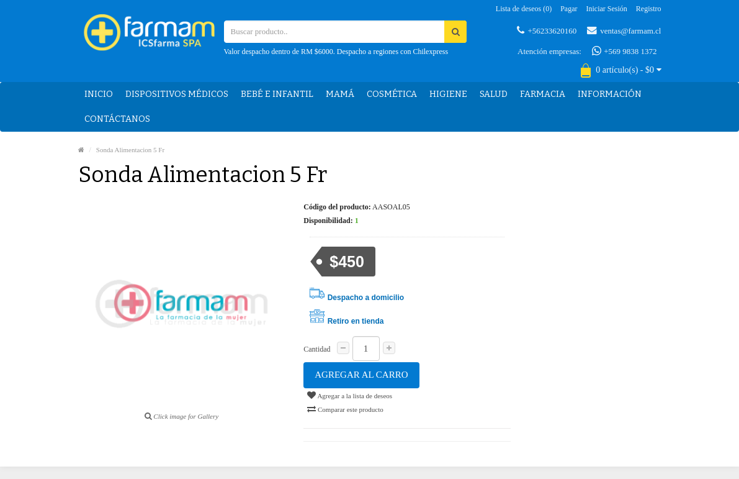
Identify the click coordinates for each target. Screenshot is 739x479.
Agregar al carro (361, 375)
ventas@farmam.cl (624, 30)
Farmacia (542, 94)
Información (610, 94)
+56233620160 (546, 30)
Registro (648, 8)
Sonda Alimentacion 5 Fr (130, 149)
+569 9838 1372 (624, 51)
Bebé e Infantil (277, 94)
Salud (494, 94)
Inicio (98, 94)
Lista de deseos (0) (524, 8)
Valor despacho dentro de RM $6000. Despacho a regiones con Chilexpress (336, 51)
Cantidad (316, 349)
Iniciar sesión (606, 8)
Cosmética (392, 94)
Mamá (340, 94)
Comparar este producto (345, 408)
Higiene (448, 94)
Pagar (568, 8)
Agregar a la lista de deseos (349, 395)
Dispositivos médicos (176, 94)
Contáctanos (117, 119)
